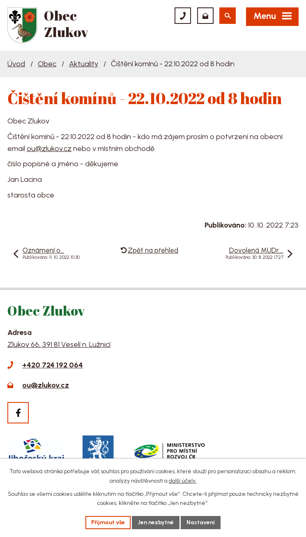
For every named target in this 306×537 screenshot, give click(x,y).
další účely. (183, 480)
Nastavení (200, 522)
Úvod (16, 63)
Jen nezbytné (156, 522)
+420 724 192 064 (52, 365)
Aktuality (83, 63)
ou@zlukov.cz (49, 148)
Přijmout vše (108, 522)
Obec (47, 63)
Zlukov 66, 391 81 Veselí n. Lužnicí (58, 344)
